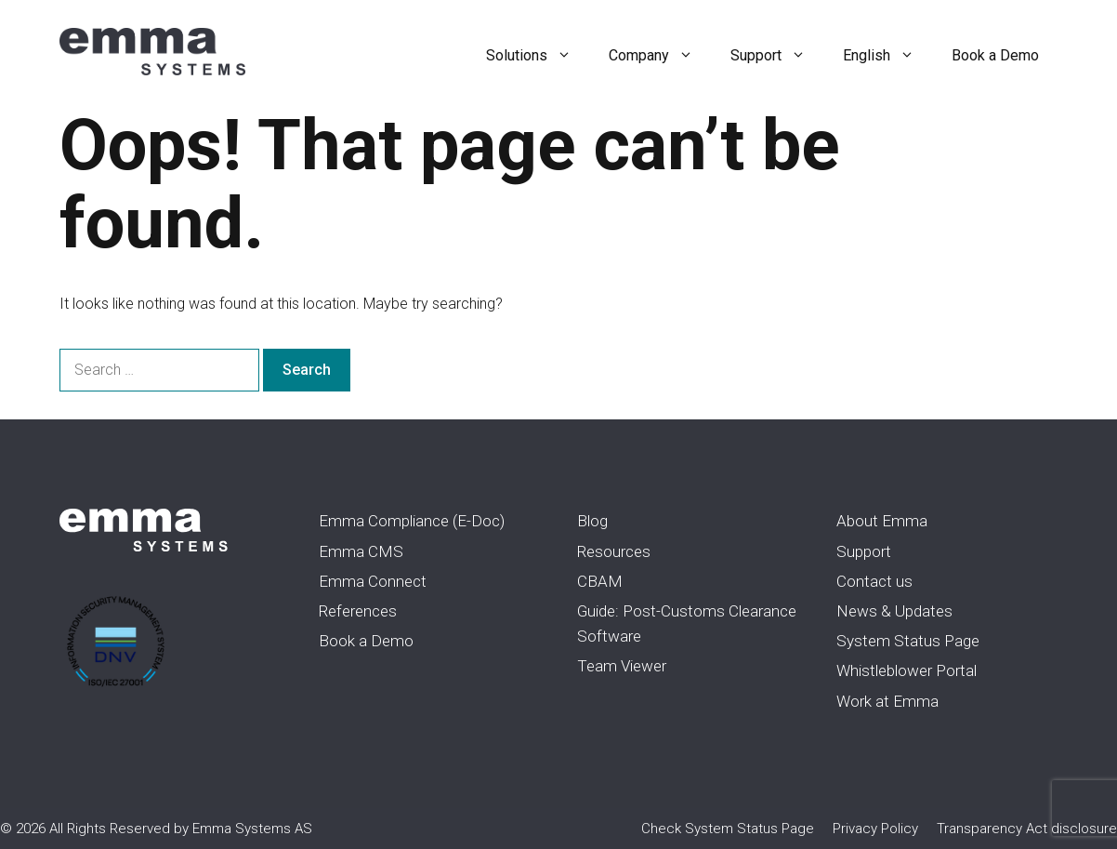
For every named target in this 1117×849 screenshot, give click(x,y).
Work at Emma (887, 701)
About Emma (881, 520)
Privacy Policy (875, 828)
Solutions (538, 56)
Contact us (874, 581)
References (358, 611)
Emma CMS (361, 551)
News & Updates (894, 611)
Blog (592, 520)
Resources (613, 551)
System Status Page (907, 640)
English (888, 56)
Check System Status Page (727, 828)
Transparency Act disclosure (1027, 828)
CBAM (600, 581)
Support (777, 56)
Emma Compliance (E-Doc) (412, 520)
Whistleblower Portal (906, 670)
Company (660, 56)
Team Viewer (621, 666)
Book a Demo (995, 55)
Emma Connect (373, 581)
